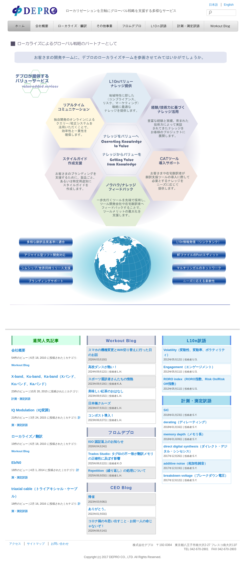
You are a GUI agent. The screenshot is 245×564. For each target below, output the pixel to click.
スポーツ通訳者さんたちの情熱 (110, 379)
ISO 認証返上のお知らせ (105, 442)
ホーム (19, 26)
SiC (166, 410)
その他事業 (104, 26)
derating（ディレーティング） (185, 422)
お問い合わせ (60, 543)
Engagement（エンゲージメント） (189, 367)
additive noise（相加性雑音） (185, 463)
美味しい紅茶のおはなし (105, 391)
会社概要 (41, 26)
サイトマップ (36, 543)
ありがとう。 (97, 509)
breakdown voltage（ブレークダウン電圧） (195, 475)
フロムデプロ (131, 26)
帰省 (91, 497)
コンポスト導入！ (101, 415)
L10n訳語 (159, 26)
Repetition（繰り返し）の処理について (117, 470)
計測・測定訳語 (188, 26)
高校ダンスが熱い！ (102, 367)
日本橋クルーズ (99, 403)
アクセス (15, 543)
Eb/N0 (16, 463)
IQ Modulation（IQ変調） (31, 410)
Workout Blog (221, 26)
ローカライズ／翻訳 (72, 26)
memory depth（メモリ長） (184, 434)
